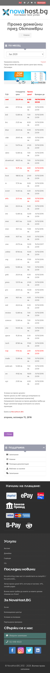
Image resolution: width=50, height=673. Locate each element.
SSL (5, 563)
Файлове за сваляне (15, 468)
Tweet (43, 62)
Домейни (7, 553)
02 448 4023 (13, 642)
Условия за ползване (12, 617)
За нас (6, 607)
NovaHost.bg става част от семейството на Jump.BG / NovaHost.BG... (25, 578)
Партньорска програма (13, 622)
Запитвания (12, 454)
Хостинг (7, 548)
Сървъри (7, 558)
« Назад (9, 434)
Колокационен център (13, 612)
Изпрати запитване (16, 635)
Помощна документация (17, 464)
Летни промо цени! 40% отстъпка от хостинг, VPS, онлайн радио (23, 585)
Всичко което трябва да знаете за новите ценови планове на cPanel (23, 593)
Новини (10, 459)
